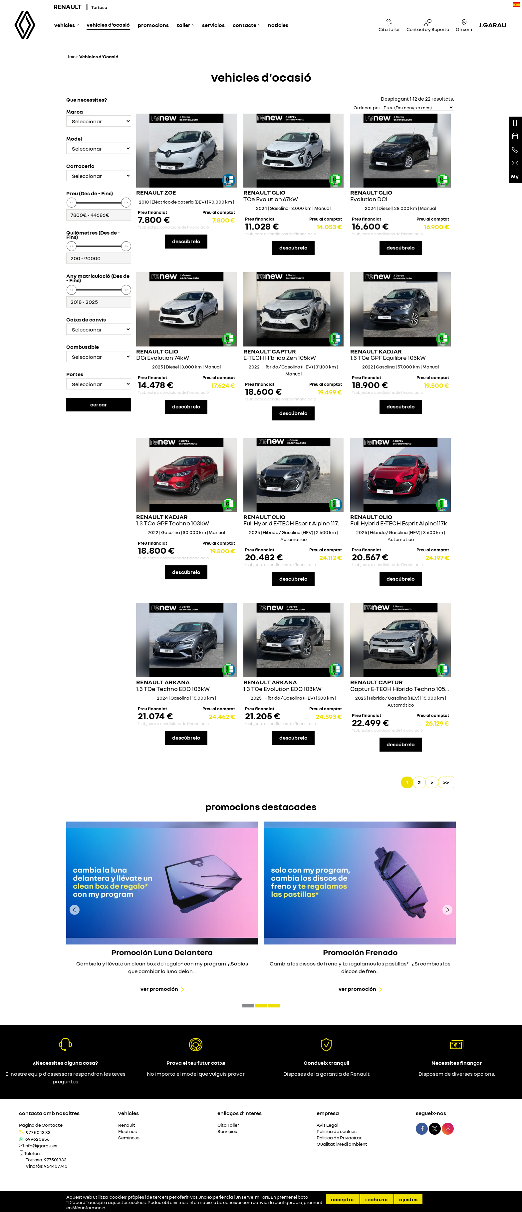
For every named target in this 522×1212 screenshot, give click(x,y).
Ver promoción (159, 988)
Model (74, 139)
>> (446, 782)
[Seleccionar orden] (418, 107)
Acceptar (343, 1199)
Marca (74, 112)
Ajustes (408, 1199)
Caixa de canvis (86, 319)
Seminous (128, 1137)
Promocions (153, 25)
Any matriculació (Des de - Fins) (98, 278)
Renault (126, 1125)
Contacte (244, 25)
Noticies (278, 25)
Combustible (82, 347)
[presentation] (74, 909)
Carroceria (80, 166)
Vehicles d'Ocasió (108, 24)
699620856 (37, 1139)
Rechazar (377, 1199)
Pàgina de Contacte (41, 1125)
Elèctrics (127, 1131)
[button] (248, 1005)
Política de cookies (337, 1131)
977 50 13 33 (38, 1132)
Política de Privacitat (339, 1137)
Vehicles (64, 25)
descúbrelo (186, 241)
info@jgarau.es (40, 1145)
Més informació (89, 1207)
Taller (183, 25)
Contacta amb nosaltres (49, 1113)
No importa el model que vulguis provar (196, 1073)
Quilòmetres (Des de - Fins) (93, 235)
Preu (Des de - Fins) (89, 193)
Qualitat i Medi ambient (342, 1144)
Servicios (213, 25)
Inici (72, 56)
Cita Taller (228, 1125)
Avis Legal (327, 1125)
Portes (74, 374)
